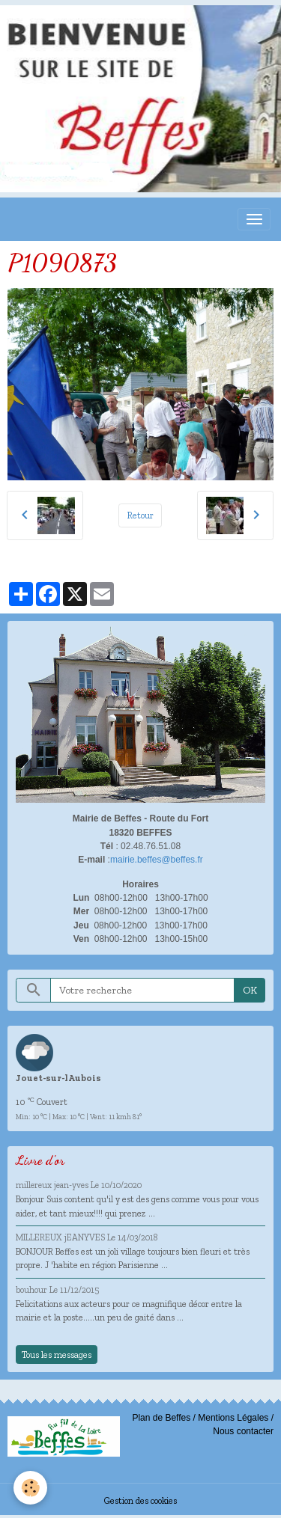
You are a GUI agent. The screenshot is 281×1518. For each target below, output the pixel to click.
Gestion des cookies (140, 1500)
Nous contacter (243, 1431)
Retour (140, 515)
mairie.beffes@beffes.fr (156, 859)
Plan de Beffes (161, 1418)
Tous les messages (56, 1354)
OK (250, 990)
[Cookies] (30, 1488)
